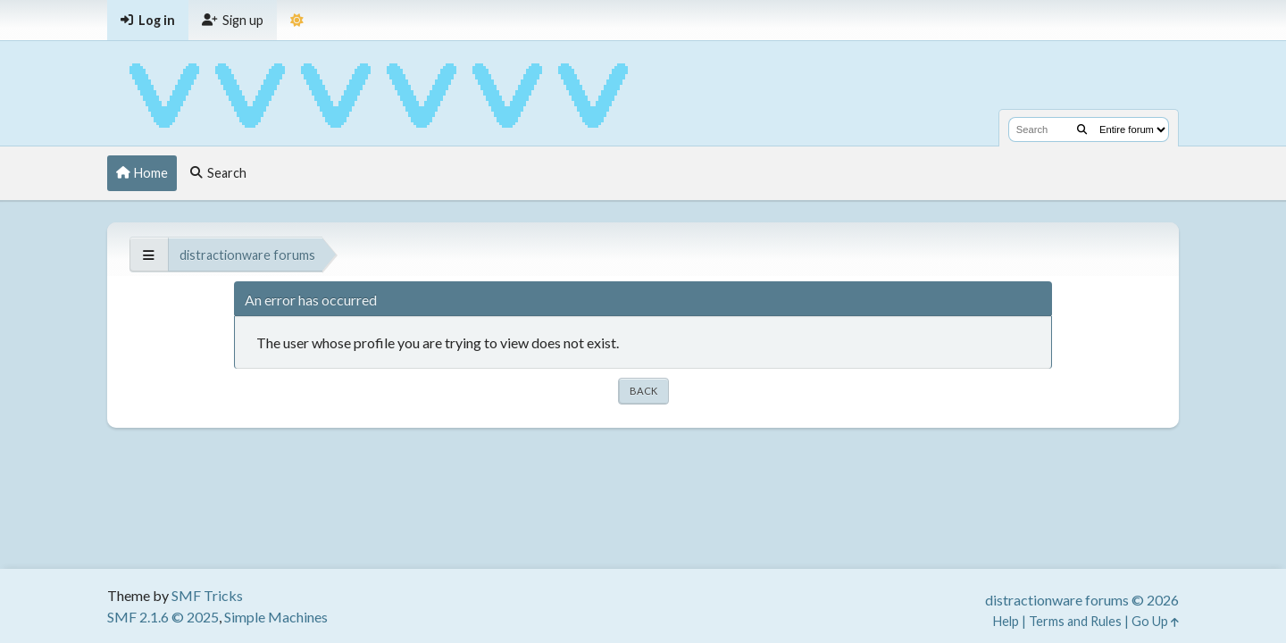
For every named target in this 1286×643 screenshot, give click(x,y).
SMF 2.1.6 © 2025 (163, 616)
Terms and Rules (1075, 621)
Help (1006, 621)
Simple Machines (276, 616)
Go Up (1155, 621)
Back (643, 391)
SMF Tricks (207, 595)
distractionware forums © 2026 (1082, 599)
